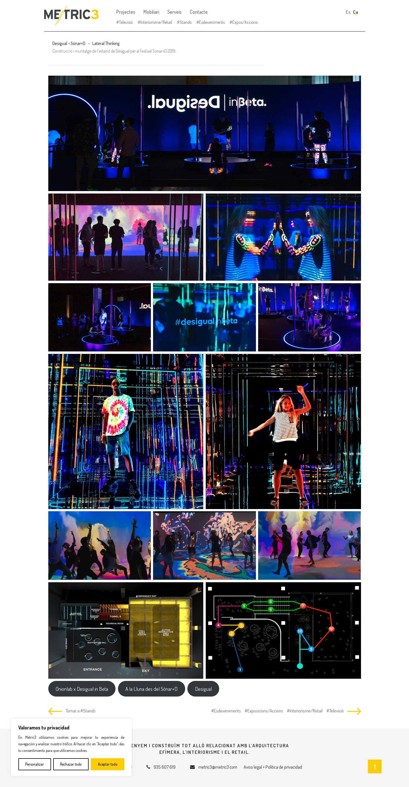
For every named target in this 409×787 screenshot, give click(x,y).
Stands (185, 22)
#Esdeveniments (226, 711)
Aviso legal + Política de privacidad (273, 767)
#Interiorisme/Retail (304, 711)
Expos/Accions (245, 22)
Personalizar (34, 764)
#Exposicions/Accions (263, 711)
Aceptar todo (107, 764)
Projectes (125, 12)
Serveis (174, 12)
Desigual (203, 688)
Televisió (126, 22)
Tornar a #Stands (80, 711)
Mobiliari (151, 12)
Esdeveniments (212, 22)
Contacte (199, 12)
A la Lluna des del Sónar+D (151, 688)
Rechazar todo (71, 764)
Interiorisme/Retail (156, 22)
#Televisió (335, 711)
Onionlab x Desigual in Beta (82, 688)
